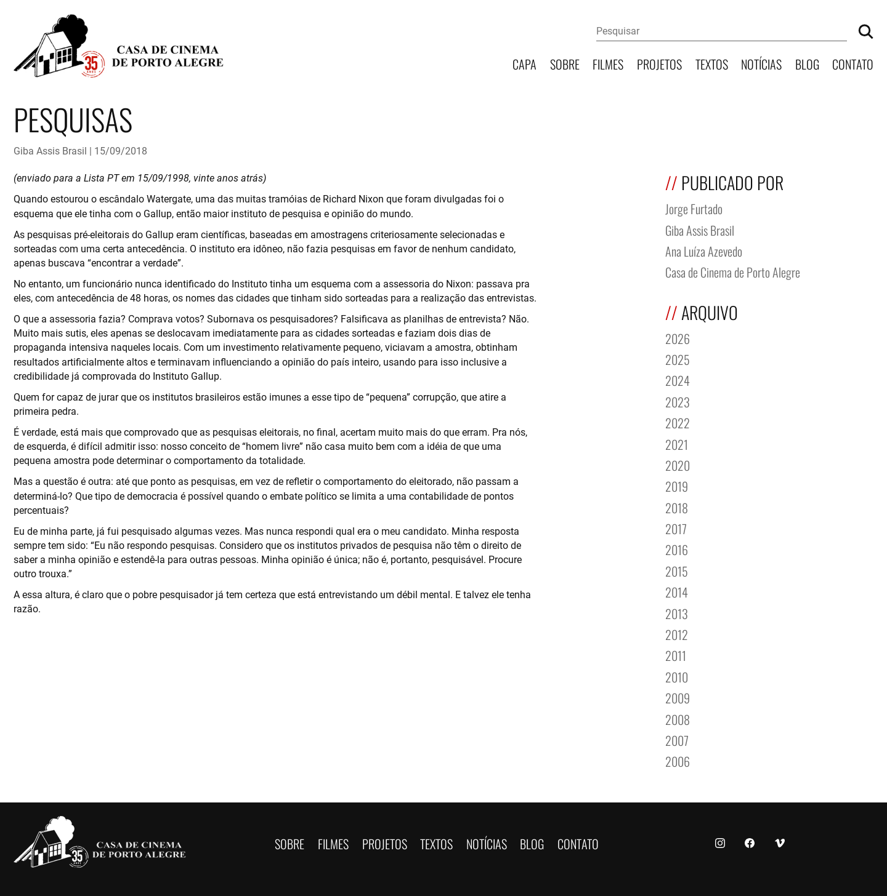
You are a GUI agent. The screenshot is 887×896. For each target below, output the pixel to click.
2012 (676, 633)
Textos (711, 63)
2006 (677, 760)
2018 (676, 506)
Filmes (608, 63)
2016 (676, 548)
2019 (676, 485)
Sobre (565, 63)
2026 (677, 337)
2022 (677, 421)
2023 (677, 400)
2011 (675, 654)
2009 (677, 696)
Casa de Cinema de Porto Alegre (732, 271)
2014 (676, 591)
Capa (524, 63)
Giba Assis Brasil (50, 150)
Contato (852, 63)
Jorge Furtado (694, 207)
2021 (676, 443)
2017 (676, 527)
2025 (677, 358)
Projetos (659, 63)
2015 (676, 570)
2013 (676, 612)
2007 (677, 739)
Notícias (761, 63)
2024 (677, 379)
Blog (807, 63)
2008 (677, 718)
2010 (676, 676)
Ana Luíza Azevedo (703, 250)
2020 (677, 464)
